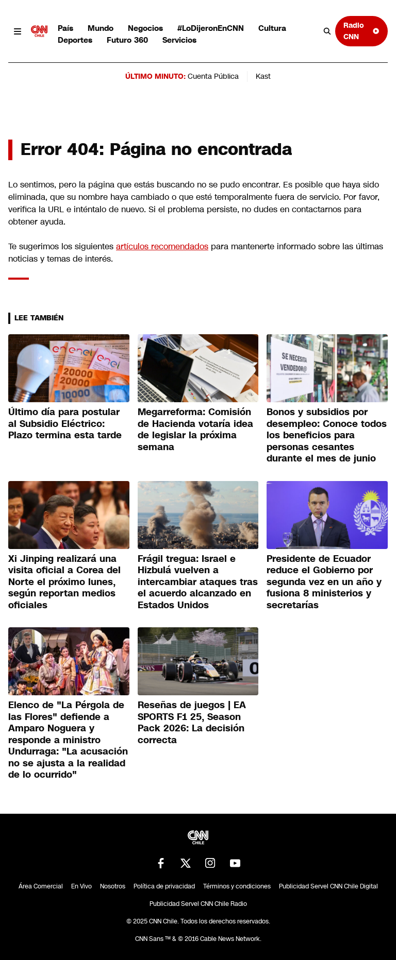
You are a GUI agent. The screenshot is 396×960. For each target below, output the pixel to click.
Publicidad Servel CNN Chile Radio (198, 904)
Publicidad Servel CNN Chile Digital (328, 886)
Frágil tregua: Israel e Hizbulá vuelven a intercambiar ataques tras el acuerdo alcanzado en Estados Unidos (198, 582)
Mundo (100, 28)
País (65, 28)
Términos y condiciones (237, 886)
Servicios (179, 40)
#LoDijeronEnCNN (210, 28)
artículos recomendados (162, 246)
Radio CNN (361, 30)
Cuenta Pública (213, 76)
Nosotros (112, 886)
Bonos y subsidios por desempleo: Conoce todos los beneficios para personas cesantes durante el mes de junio (327, 435)
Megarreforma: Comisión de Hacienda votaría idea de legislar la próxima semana (195, 429)
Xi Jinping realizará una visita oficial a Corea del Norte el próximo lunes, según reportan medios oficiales (64, 582)
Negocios (145, 28)
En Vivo (81, 886)
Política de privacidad (164, 886)
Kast (263, 76)
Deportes (75, 40)
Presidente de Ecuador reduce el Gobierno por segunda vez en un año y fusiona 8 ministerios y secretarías (324, 582)
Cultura (272, 28)
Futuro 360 (127, 40)
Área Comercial (41, 886)
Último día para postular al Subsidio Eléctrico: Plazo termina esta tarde (65, 423)
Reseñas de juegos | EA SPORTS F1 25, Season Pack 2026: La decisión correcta (192, 722)
